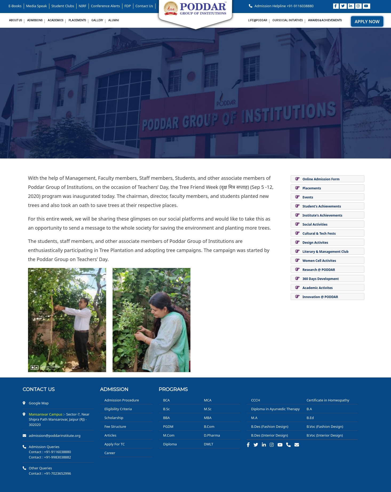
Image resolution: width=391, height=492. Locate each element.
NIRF (82, 5)
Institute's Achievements (322, 215)
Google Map (39, 403)
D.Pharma (212, 435)
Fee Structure (115, 426)
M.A (254, 417)
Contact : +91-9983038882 (50, 457)
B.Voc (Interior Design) (324, 435)
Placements (311, 188)
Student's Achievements (321, 206)
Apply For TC (114, 444)
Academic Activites (317, 288)
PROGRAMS (173, 389)
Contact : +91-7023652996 (50, 473)
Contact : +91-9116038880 (50, 451)
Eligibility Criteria (118, 408)
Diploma (170, 444)
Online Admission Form (321, 179)
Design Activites (315, 242)
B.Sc (166, 408)
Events (307, 197)
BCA (166, 400)
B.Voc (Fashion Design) (324, 426)
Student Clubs (62, 5)
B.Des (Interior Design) (269, 435)
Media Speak (36, 5)
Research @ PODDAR (318, 269)
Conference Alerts (105, 5)
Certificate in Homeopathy (327, 400)
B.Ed (310, 417)
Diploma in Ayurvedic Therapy (275, 408)
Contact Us (144, 5)
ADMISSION (114, 389)
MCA (207, 400)
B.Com (209, 426)
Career (109, 452)
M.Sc (208, 408)
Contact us (39, 389)
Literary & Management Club (325, 251)
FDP (128, 5)
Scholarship (113, 417)
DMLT (208, 444)
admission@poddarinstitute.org (55, 435)
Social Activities (315, 224)
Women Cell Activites (319, 260)
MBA (208, 417)
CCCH (255, 400)
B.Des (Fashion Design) (269, 426)
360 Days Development (320, 279)
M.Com (168, 435)
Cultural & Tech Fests (319, 233)
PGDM (168, 426)
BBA (166, 417)
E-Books (15, 5)
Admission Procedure (121, 400)
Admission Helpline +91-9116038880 (281, 5)
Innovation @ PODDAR (320, 297)
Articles (110, 435)
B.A (309, 408)
